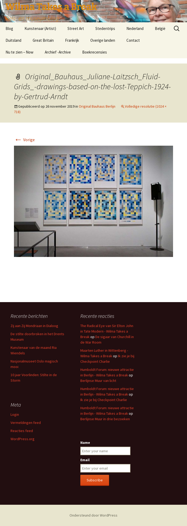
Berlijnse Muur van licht (98, 380)
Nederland (135, 28)
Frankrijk (72, 40)
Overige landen (102, 40)
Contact (133, 40)
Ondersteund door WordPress (93, 515)
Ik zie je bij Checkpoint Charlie (103, 399)
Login (15, 414)
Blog (9, 28)
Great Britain (43, 40)
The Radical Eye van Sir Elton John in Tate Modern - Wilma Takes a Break (106, 331)
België (160, 28)
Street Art (75, 28)
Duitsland (13, 40)
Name (85, 442)
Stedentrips (105, 28)
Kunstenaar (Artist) (40, 28)
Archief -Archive (58, 52)
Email (85, 459)
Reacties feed (22, 430)
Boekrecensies (94, 52)
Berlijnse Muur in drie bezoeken (105, 419)
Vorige (24, 139)
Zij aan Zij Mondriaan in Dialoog (34, 325)
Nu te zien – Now (19, 52)
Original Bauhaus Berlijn (97, 106)
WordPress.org (23, 438)
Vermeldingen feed (26, 422)
